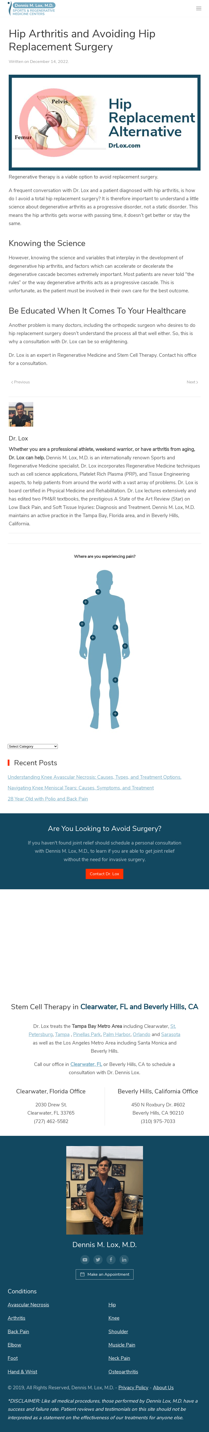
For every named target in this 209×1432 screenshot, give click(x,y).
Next (192, 382)
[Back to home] (32, 8)
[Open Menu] (198, 8)
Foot (13, 1358)
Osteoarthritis (123, 1371)
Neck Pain (119, 1358)
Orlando (141, 1034)
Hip (112, 1305)
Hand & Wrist (22, 1371)
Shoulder (118, 1331)
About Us (163, 1387)
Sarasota (170, 1034)
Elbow (14, 1345)
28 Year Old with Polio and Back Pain (48, 799)
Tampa (62, 1034)
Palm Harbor (116, 1034)
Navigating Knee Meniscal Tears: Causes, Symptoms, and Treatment (81, 788)
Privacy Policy (133, 1387)
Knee (113, 1318)
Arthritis (16, 1318)
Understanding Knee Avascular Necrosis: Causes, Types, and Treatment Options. (94, 777)
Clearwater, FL (86, 1064)
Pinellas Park (87, 1034)
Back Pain (18, 1331)
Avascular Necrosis (28, 1305)
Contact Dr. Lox (104, 874)
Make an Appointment (104, 1274)
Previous (20, 382)
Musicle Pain (121, 1345)
